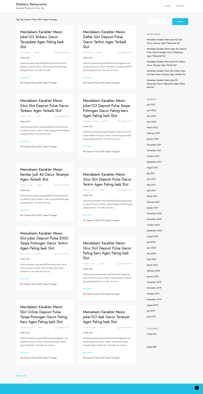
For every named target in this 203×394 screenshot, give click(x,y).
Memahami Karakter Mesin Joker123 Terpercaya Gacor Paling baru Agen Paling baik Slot (166, 84)
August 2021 (152, 167)
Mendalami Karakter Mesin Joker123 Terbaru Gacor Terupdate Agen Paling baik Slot (44, 39)
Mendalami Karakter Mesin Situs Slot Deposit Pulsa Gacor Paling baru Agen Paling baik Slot (106, 250)
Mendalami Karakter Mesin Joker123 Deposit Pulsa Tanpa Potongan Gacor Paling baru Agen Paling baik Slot (106, 110)
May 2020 (151, 253)
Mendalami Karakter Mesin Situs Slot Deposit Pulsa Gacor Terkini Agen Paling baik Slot (106, 181)
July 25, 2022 (25, 52)
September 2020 (154, 230)
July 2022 (151, 104)
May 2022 (151, 116)
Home (168, 6)
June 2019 (151, 316)
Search (180, 21)
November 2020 (154, 219)
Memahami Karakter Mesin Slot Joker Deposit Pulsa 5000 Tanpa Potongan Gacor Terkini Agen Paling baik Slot (43, 243)
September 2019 (154, 299)
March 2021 (152, 196)
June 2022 (151, 110)
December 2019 (154, 282)
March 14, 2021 (89, 264)
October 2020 (153, 224)
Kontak (180, 6)
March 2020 (152, 265)
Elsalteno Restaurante (31, 4)
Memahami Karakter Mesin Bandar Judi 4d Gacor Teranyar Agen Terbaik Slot (43, 174)
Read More (24, 77)
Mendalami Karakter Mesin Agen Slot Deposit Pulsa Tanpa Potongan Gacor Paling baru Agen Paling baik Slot (167, 52)
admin (36, 52)
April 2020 (151, 259)
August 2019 (152, 305)
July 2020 (151, 242)
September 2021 (154, 161)
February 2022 (153, 133)
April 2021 (151, 190)
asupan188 (151, 346)
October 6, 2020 (89, 332)
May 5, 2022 (87, 52)
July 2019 (151, 310)
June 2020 (151, 247)
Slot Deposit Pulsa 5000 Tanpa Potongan (38, 82)
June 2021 (151, 179)
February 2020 (153, 270)
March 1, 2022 (25, 121)
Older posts (21, 375)
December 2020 (154, 213)
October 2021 (153, 156)
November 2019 (154, 287)
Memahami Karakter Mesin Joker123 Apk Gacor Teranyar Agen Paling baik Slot (106, 319)
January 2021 (152, 207)
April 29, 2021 (25, 259)
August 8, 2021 (89, 195)
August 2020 (152, 236)
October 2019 (153, 293)
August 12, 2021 (26, 185)
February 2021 (153, 202)
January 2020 (153, 276)
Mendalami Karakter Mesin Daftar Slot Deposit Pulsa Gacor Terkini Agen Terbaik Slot (106, 39)
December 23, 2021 (90, 126)
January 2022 (152, 138)
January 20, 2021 (26, 332)
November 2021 (154, 150)
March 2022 (152, 127)
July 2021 (151, 173)
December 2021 (154, 144)
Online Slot (25, 57)
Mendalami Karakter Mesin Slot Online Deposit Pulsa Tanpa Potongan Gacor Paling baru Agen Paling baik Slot (43, 317)
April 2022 (151, 121)
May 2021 (151, 184)
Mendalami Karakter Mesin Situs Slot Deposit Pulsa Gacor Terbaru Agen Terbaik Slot (43, 107)
